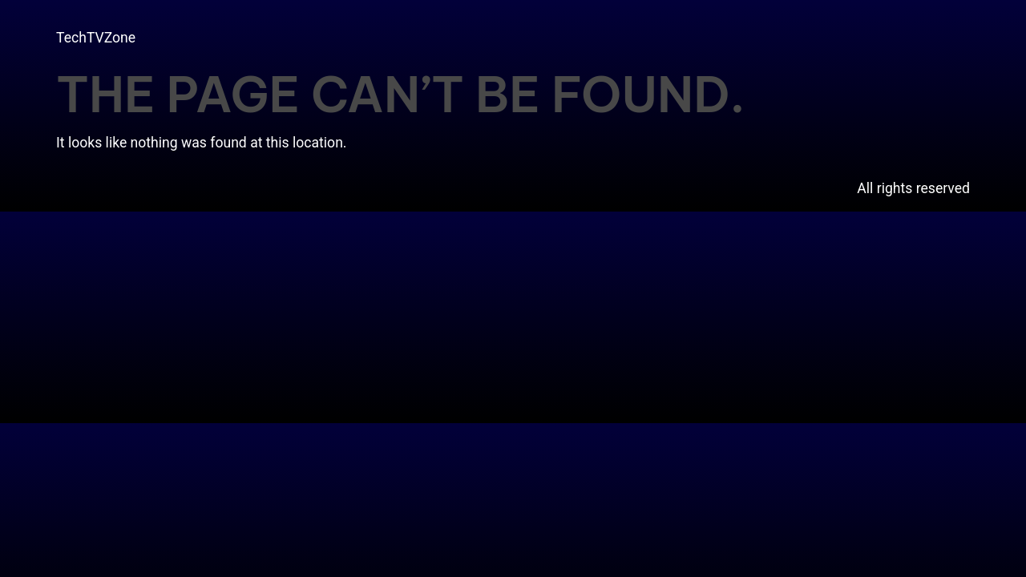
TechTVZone (95, 38)
